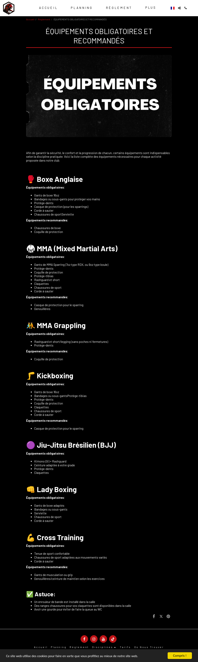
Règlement (44, 19)
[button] (179, 8)
